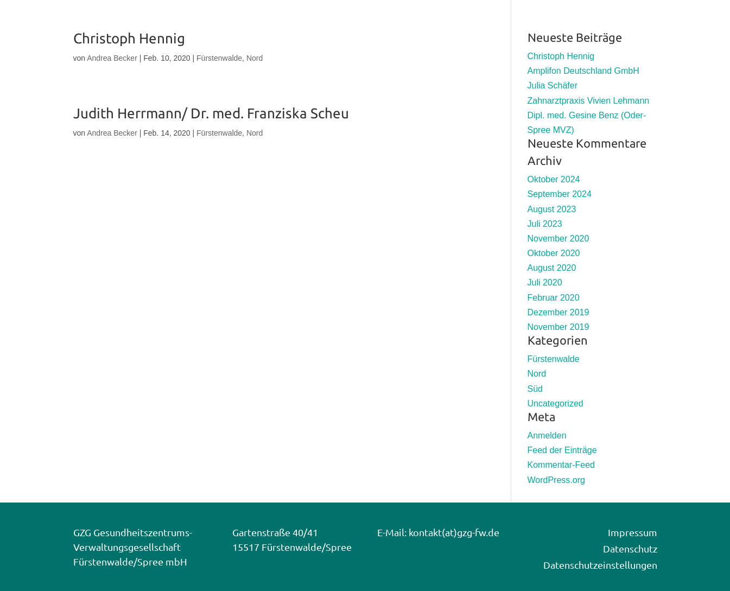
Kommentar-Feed (561, 464)
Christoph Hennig (129, 38)
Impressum (632, 532)
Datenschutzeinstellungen (600, 564)
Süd (535, 388)
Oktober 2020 (554, 253)
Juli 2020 (545, 282)
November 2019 (558, 327)
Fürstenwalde (219, 58)
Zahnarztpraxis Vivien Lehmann (589, 100)
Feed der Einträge (562, 450)
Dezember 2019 (558, 312)
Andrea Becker (112, 58)
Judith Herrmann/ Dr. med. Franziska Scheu (211, 113)
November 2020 (558, 238)
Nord (254, 58)
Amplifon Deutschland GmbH (583, 70)
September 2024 (560, 194)
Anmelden (547, 435)
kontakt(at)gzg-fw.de (454, 532)
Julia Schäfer (553, 85)
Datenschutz (630, 548)
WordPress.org (556, 480)
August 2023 (552, 209)
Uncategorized (555, 403)
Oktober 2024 (554, 179)
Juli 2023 (545, 223)
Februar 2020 (554, 297)
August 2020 (552, 267)
